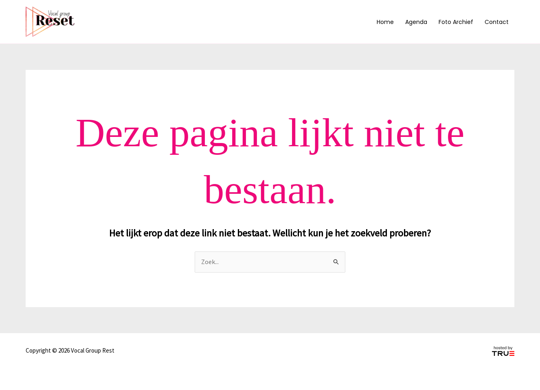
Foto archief (456, 22)
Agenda (416, 22)
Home (385, 22)
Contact (497, 22)
